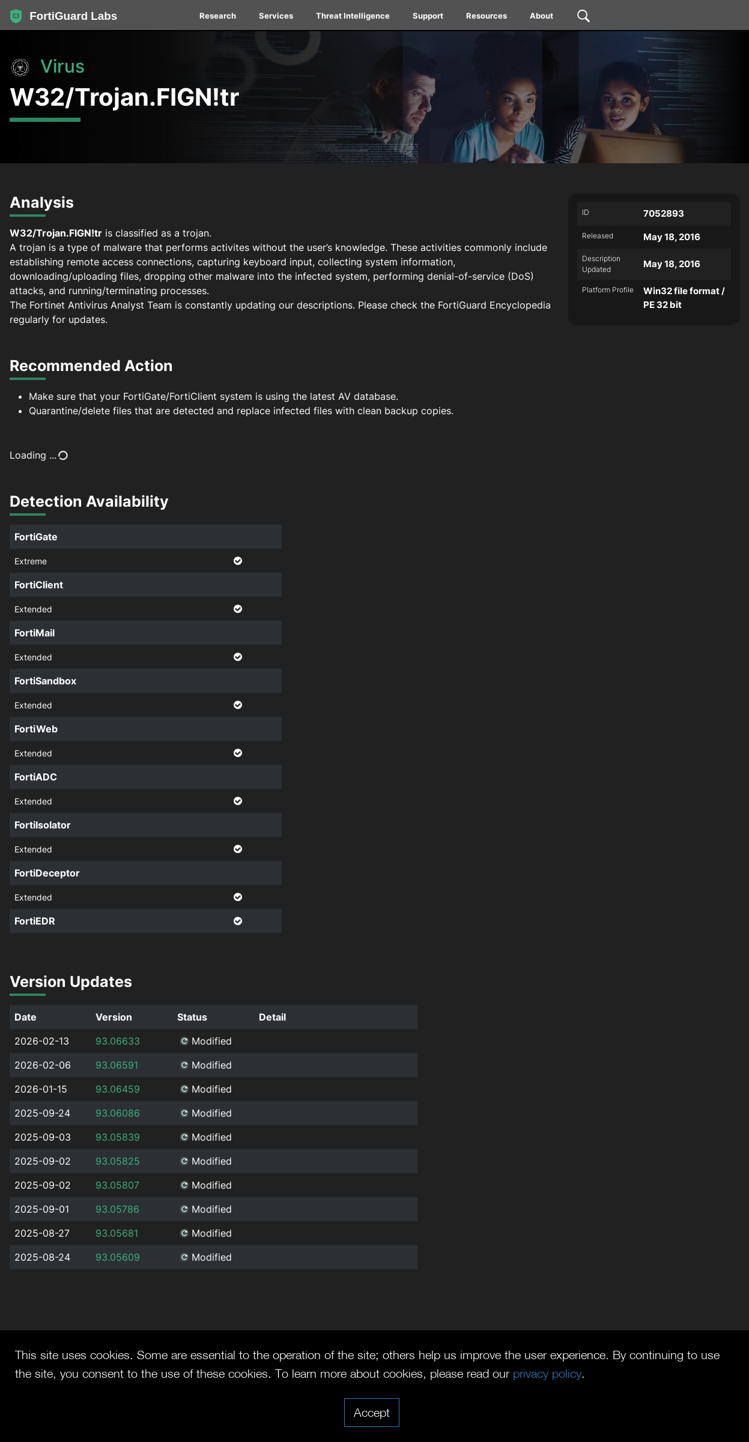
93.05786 (117, 1209)
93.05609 (118, 1257)
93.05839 (118, 1137)
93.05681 (117, 1233)
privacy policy (547, 1373)
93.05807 (117, 1185)
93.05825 (118, 1161)
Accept (372, 1412)
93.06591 (117, 1065)
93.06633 (118, 1041)
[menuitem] (218, 18)
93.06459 (118, 1089)
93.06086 (118, 1113)
